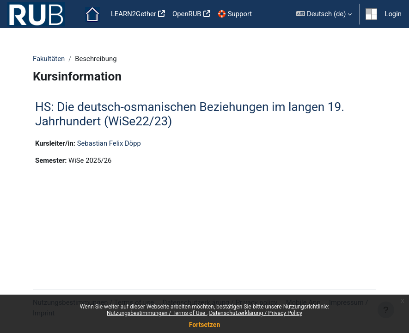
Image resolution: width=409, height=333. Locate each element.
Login (393, 14)
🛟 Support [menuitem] (235, 14)
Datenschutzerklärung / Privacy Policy (255, 313)
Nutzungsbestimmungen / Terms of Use (157, 313)
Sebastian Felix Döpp (109, 143)
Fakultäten (49, 59)
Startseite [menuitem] (92, 14)
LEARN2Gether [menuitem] (133, 14)
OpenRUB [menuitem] (186, 14)
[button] (324, 14)
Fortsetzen (204, 324)
